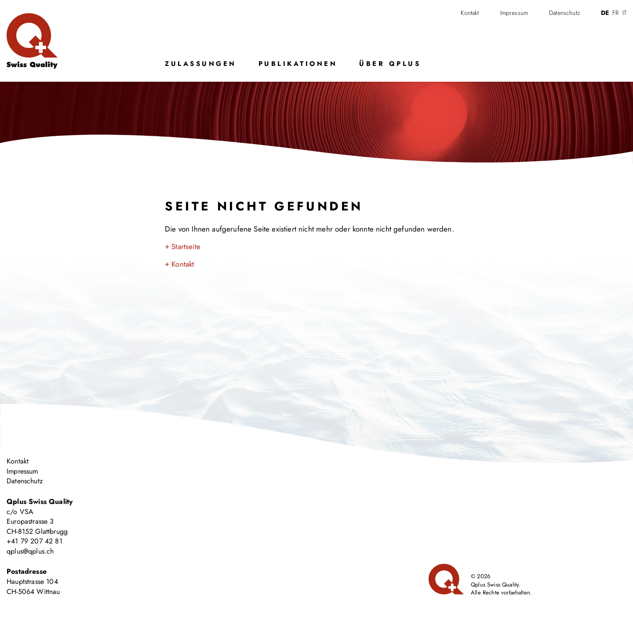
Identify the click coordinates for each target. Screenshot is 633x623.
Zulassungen (200, 64)
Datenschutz (564, 12)
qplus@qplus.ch (30, 551)
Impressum (514, 12)
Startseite (185, 246)
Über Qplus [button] (390, 64)
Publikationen (298, 64)
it (624, 12)
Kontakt (470, 12)
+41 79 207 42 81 (34, 541)
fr (615, 12)
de (605, 12)
